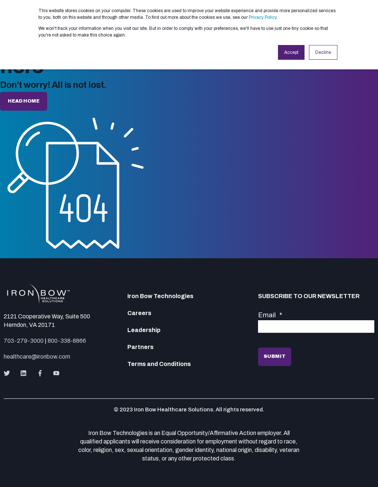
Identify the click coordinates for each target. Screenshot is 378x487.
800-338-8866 (67, 341)
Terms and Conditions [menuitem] (159, 364)
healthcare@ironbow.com (37, 356)
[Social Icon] (9, 373)
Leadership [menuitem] (144, 330)
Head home (23, 101)
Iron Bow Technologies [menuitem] (160, 296)
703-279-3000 (24, 341)
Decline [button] (323, 52)
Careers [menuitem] (139, 313)
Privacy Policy (262, 17)
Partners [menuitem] (140, 347)
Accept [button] (291, 52)
